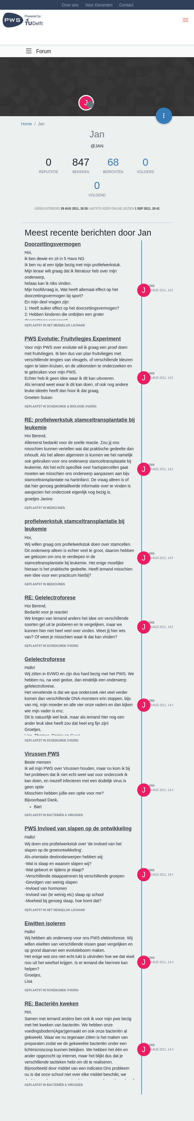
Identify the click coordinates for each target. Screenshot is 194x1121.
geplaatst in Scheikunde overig (52, 645)
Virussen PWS (42, 754)
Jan (152, 285)
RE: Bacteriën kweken (52, 1004)
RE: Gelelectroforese (50, 598)
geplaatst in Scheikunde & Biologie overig (61, 406)
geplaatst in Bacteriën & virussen (54, 815)
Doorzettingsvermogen (53, 244)
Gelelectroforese (45, 659)
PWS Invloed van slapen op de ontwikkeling (78, 828)
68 (113, 162)
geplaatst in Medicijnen (45, 507)
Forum (43, 51)
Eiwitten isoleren (45, 923)
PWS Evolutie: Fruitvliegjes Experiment (73, 339)
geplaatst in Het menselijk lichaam (55, 325)
